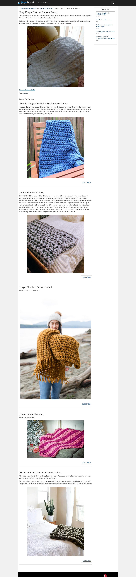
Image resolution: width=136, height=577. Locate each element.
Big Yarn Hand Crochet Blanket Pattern (40, 470)
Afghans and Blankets (45, 8)
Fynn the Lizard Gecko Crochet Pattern (103, 14)
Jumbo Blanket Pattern (31, 191)
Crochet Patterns (43, 3)
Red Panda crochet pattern (104, 20)
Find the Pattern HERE (27, 90)
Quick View (86, 182)
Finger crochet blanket (31, 412)
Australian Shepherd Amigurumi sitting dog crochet (105, 37)
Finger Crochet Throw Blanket (35, 285)
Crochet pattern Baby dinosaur (105, 31)
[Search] (112, 2)
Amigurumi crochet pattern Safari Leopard (104, 25)
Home (21, 8)
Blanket (25, 93)
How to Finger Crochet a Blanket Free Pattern (43, 103)
